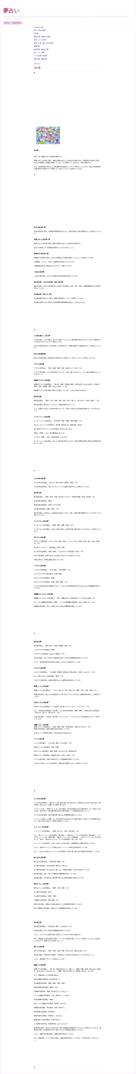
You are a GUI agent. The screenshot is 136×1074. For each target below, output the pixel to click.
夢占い (11, 11)
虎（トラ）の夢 (39, 52)
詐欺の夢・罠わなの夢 (41, 49)
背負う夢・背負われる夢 (42, 36)
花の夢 (36, 33)
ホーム (7, 23)
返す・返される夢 (40, 30)
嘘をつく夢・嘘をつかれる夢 (43, 43)
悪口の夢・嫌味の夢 (40, 59)
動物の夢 (37, 46)
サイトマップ (16, 23)
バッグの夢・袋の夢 (40, 56)
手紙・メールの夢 (40, 40)
